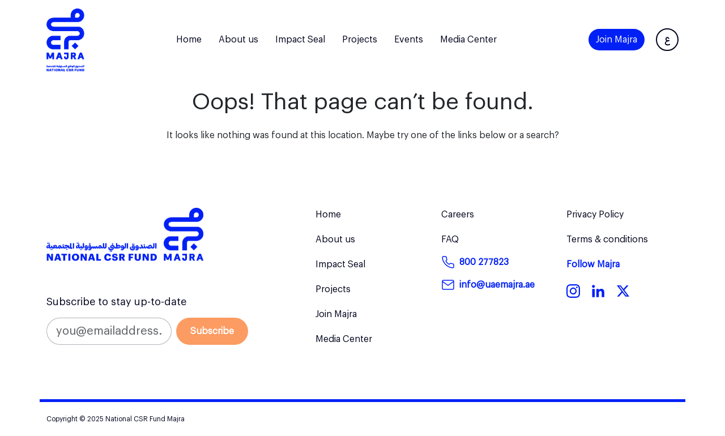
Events (408, 39)
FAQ (450, 239)
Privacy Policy (595, 214)
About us (238, 39)
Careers (457, 214)
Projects (359, 39)
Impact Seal (300, 39)
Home (189, 39)
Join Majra (616, 39)
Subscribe (212, 331)
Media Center (468, 39)
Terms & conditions (607, 239)
